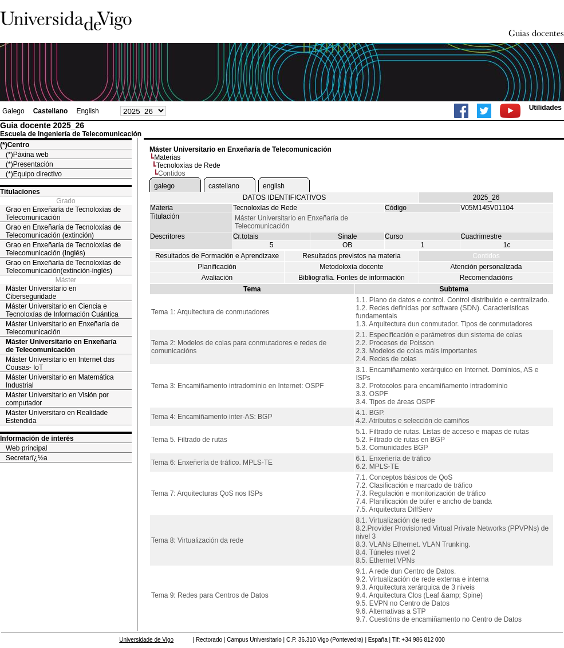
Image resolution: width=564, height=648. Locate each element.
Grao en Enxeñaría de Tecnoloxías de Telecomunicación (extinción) (63, 231)
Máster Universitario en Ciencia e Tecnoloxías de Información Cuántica (62, 310)
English (87, 111)
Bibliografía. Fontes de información (351, 278)
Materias (167, 157)
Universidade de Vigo (146, 640)
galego (164, 186)
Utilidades (545, 108)
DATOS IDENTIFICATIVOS (284, 197)
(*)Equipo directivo (34, 174)
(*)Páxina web (27, 155)
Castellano (50, 111)
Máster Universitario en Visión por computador (57, 399)
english (274, 186)
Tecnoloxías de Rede (188, 165)
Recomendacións (486, 278)
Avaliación (217, 278)
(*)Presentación (29, 164)
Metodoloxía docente (351, 267)
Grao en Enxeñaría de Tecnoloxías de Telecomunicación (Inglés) (63, 249)
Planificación (217, 267)
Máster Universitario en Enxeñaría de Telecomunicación (62, 328)
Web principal (26, 448)
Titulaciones (20, 192)
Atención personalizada (486, 267)
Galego (13, 111)
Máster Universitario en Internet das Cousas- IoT (60, 363)
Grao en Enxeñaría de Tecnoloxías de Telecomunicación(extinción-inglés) (63, 267)
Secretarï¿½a (27, 458)
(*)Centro (14, 145)
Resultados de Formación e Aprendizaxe (217, 256)
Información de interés (37, 438)
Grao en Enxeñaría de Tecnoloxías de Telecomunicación (63, 214)
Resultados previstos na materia (351, 256)
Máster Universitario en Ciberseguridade (41, 293)
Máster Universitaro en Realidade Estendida (57, 417)
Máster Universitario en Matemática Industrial (60, 381)
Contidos (485, 256)
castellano (223, 186)
